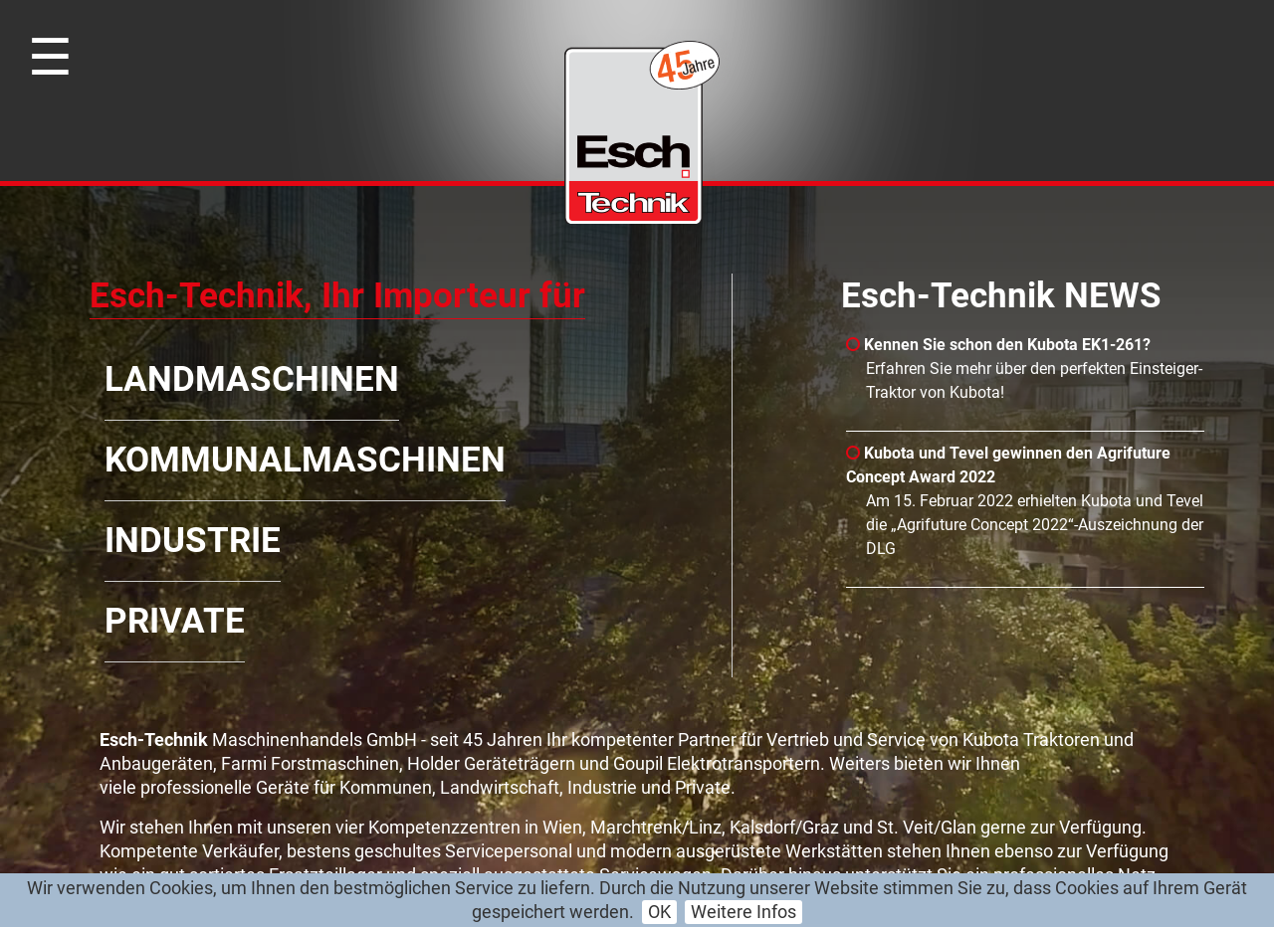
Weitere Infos (743, 912)
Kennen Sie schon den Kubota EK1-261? (998, 344)
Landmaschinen (252, 379)
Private (175, 621)
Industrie (193, 540)
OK (659, 912)
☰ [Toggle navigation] (50, 58)
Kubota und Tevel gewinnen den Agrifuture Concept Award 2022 (1008, 465)
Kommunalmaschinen (305, 460)
